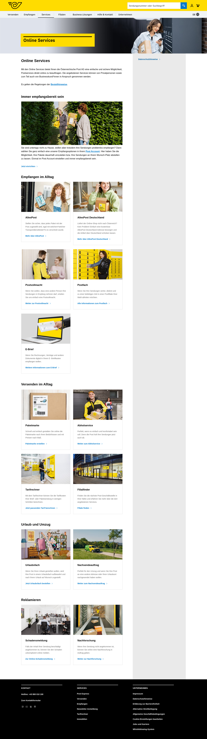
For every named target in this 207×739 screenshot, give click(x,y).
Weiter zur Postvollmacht (36, 303)
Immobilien (82, 719)
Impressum (138, 694)
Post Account (93, 151)
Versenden (13, 14)
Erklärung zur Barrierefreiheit (146, 704)
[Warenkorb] (198, 5)
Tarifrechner (82, 714)
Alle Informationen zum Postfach (92, 303)
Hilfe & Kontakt (105, 14)
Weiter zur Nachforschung (89, 659)
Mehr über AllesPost (34, 236)
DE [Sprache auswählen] (196, 14)
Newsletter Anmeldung (87, 709)
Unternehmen (125, 14)
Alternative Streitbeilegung (145, 709)
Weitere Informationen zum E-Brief (41, 367)
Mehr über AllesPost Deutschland (92, 239)
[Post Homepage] (15, 5)
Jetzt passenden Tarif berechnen (40, 508)
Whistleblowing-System (143, 729)
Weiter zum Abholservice (88, 444)
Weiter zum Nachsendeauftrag (91, 583)
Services (46, 14)
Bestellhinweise (59, 84)
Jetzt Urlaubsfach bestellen (37, 583)
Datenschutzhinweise (148, 59)
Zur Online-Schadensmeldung (39, 659)
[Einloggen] (192, 5)
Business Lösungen (82, 14)
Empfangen (29, 14)
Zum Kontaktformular (31, 700)
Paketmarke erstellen (35, 444)
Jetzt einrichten (28, 166)
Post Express (83, 694)
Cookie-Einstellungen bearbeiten (148, 719)
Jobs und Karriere (141, 724)
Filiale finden (83, 508)
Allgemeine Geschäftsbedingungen (149, 714)
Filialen (61, 14)
